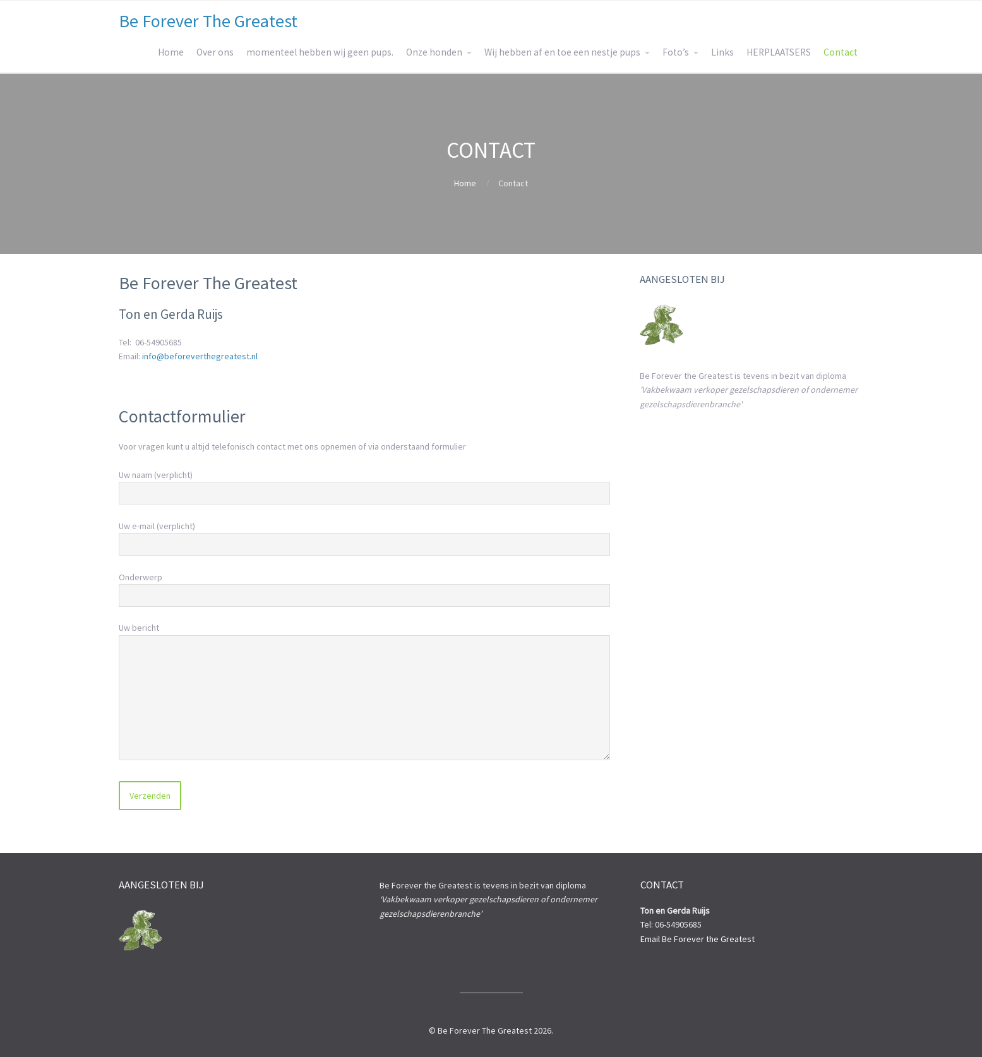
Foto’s (675, 52)
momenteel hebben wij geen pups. (319, 52)
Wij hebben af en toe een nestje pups (562, 52)
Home (171, 52)
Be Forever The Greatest (208, 20)
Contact (840, 52)
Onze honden (434, 52)
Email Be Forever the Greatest (697, 939)
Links (722, 52)
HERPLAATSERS (778, 52)
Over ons (215, 52)
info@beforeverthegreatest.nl (200, 356)
